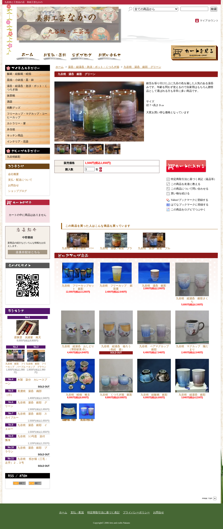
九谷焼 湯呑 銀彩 (154, 275)
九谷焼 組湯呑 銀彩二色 (87, 412)
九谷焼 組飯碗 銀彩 (154, 377)
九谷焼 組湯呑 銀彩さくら (192, 283)
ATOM (35, 483)
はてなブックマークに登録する (189, 204)
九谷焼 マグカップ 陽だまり (192, 331)
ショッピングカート (194, 52)
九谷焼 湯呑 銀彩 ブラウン (116, 241)
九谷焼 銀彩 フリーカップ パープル (15, 359)
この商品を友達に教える (185, 184)
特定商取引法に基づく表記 (103, 512)
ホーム (28, 56)
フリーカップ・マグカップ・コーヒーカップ (27, 115)
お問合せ (109, 56)
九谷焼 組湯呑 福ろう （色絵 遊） (116, 331)
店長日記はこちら (27, 252)
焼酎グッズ (13, 107)
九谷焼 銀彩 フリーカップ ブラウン (36, 359)
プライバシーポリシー (136, 512)
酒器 (9, 101)
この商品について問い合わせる (189, 188)
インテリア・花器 (17, 141)
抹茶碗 (11, 95)
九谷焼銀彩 (13, 156)
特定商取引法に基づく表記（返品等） (194, 179)
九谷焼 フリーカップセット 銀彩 (78, 276)
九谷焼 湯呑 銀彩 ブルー (154, 241)
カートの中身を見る (27, 202)
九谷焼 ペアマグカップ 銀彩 (154, 331)
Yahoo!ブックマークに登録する (189, 199)
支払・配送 (77, 512)
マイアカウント (209, 20)
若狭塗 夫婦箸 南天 (27, 329)
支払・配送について (55, 56)
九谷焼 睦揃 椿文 (78, 377)
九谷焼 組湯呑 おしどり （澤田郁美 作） (79, 331)
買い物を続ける (180, 193)
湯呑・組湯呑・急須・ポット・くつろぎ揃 (27, 87)
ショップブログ (82, 56)
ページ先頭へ (209, 498)
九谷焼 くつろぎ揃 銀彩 (116, 377)
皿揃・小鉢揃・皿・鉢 (20, 79)
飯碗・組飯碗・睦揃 (19, 73)
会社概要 (13, 174)
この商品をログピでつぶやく (188, 209)
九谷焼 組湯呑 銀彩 (192, 377)
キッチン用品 (15, 135)
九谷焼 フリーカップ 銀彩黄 (116, 276)
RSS (19, 483)
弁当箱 (11, 129)
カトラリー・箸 (16, 123)
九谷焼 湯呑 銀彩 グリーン (142, 67)
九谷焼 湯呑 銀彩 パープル (78, 241)
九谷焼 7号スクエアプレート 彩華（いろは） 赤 (69, 412)
